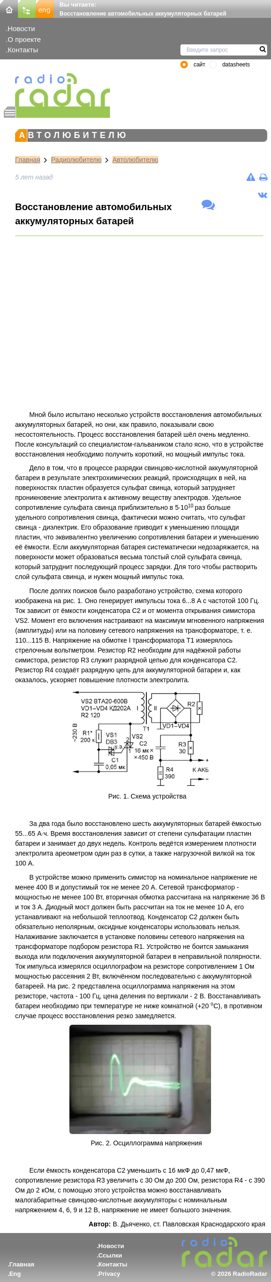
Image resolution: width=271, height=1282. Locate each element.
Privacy (109, 1273)
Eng (15, 1273)
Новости (21, 28)
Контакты (23, 50)
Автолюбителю (135, 159)
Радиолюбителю (76, 159)
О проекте (24, 39)
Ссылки (110, 1255)
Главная (27, 159)
